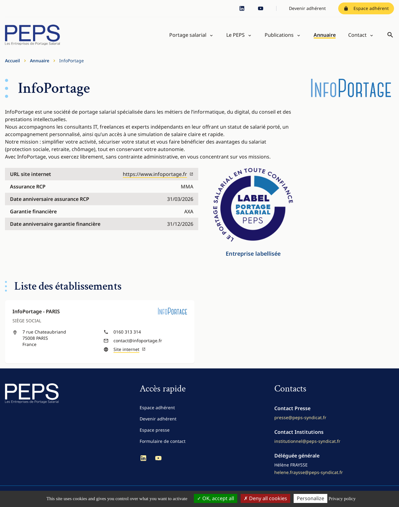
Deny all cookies (265, 498)
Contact (357, 34)
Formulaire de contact (162, 441)
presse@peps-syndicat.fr (300, 417)
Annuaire (325, 34)
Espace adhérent (366, 8)
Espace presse (155, 430)
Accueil (12, 61)
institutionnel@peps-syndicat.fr (307, 441)
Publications (279, 34)
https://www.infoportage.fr (158, 174)
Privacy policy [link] (342, 498)
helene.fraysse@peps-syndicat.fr (308, 472)
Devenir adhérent (307, 8)
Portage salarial (187, 34)
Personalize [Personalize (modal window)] (310, 498)
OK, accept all (215, 498)
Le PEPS (235, 34)
